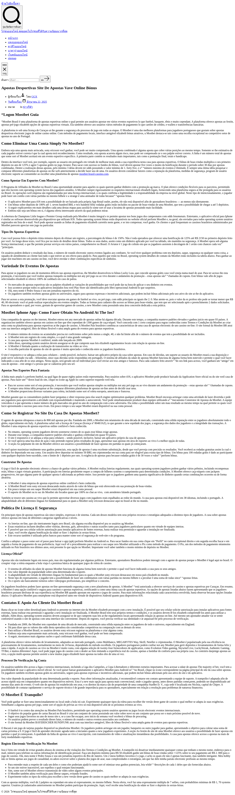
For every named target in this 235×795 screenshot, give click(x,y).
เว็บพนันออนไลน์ (17, 54)
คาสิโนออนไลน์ (17, 46)
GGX (34, 96)
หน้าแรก (13, 38)
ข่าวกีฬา (28, 107)
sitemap (12, 58)
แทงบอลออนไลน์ (18, 42)
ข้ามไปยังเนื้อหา (10, 3)
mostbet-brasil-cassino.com (94, 174)
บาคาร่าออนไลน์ (17, 50)
